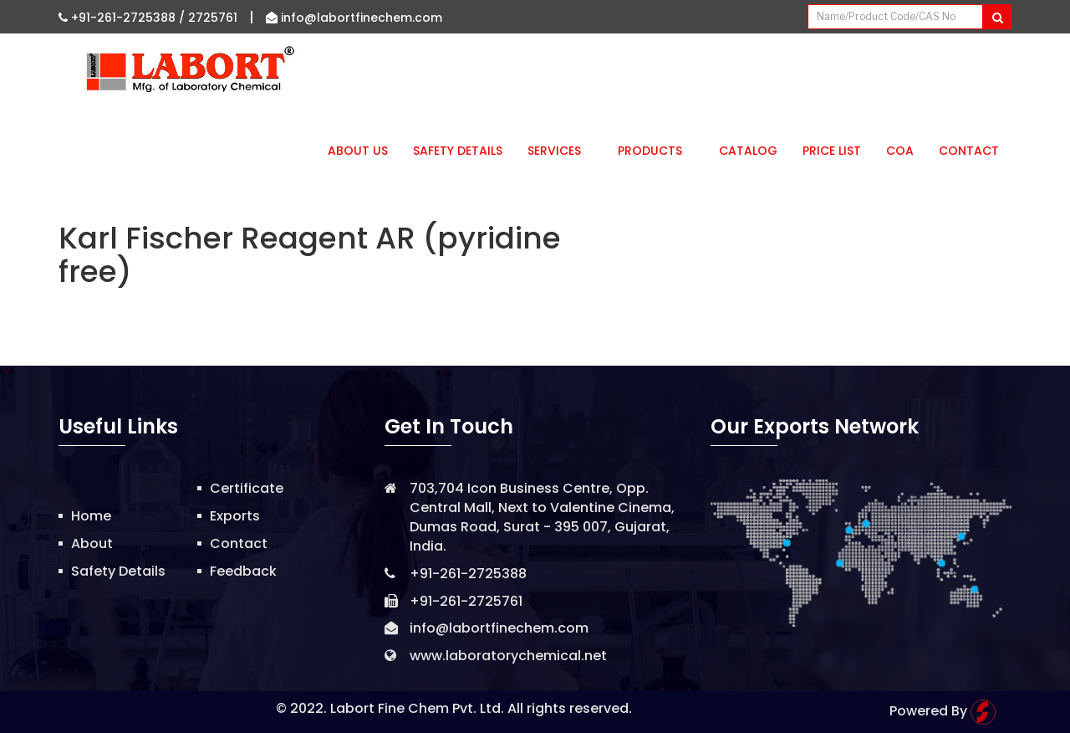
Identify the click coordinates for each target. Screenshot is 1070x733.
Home (91, 515)
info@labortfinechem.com (354, 17)
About (92, 543)
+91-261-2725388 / (123, 17)
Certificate (246, 488)
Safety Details (457, 150)
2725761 (212, 17)
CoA (900, 150)
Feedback (243, 571)
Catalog (748, 150)
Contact (969, 150)
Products (656, 150)
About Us (358, 150)
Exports (235, 515)
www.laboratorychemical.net (508, 655)
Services (560, 150)
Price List (831, 150)
